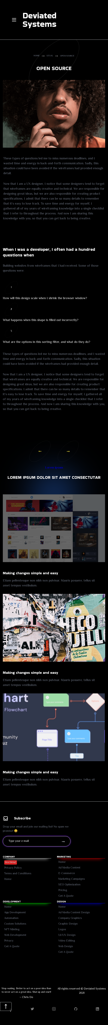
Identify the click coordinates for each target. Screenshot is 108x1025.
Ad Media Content (69, 868)
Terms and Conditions (17, 873)
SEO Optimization (69, 885)
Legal (50, 56)
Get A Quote (11, 946)
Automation (11, 918)
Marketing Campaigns (71, 879)
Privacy (8, 941)
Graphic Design (68, 924)
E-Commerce (66, 873)
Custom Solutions (15, 924)
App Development (15, 912)
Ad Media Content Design (74, 912)
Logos (62, 929)
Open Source (67, 56)
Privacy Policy (13, 868)
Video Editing (66, 941)
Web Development (15, 935)
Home (37, 56)
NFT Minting (12, 929)
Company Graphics (70, 918)
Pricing (62, 890)
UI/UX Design (67, 935)
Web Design (65, 946)
